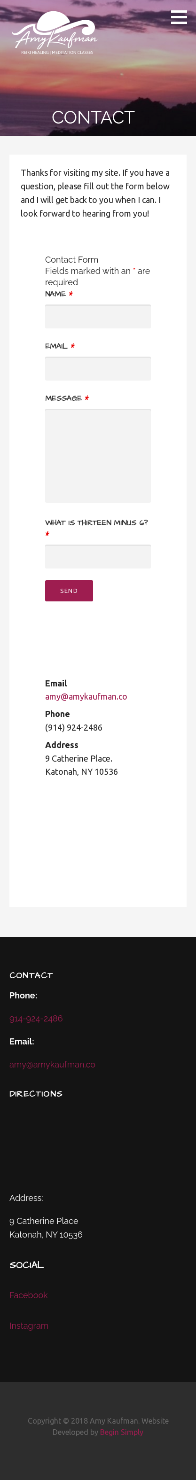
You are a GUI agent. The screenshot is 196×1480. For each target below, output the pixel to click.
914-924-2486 (36, 1018)
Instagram (28, 1326)
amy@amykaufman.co (86, 696)
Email (59, 346)
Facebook (28, 1295)
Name (58, 294)
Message (66, 398)
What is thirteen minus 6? (96, 528)
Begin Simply (121, 1432)
